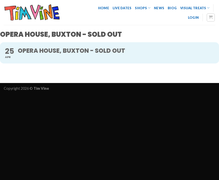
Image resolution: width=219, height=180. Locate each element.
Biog (172, 8)
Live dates (122, 8)
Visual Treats (194, 8)
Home (103, 8)
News (159, 8)
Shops (142, 8)
